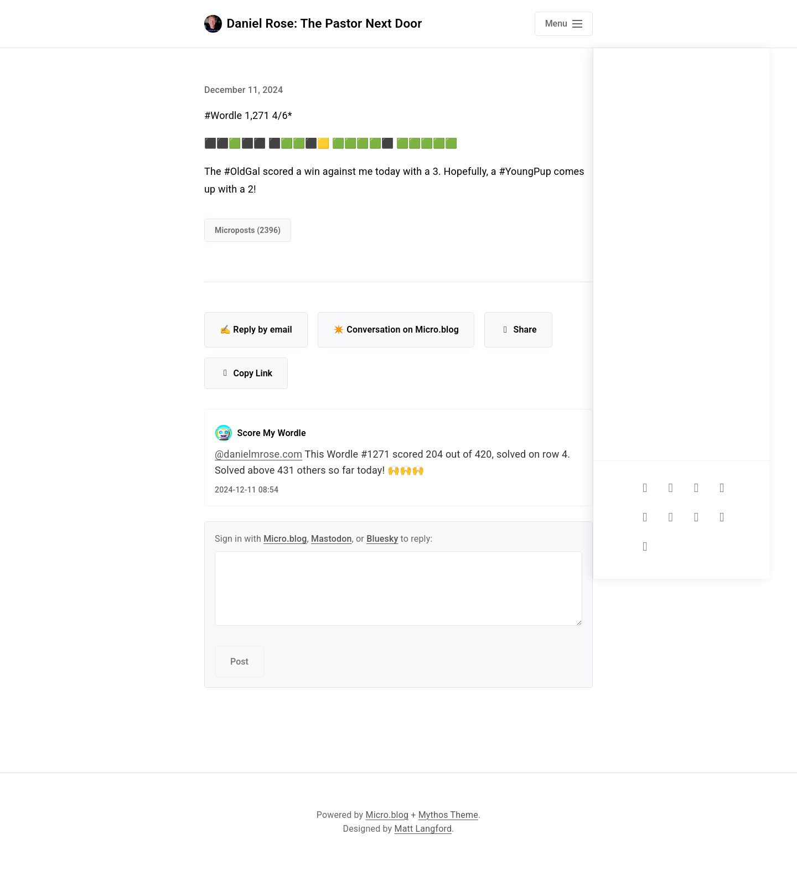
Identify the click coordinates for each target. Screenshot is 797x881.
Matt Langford (423, 828)
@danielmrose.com (258, 454)
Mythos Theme (448, 815)
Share (518, 329)
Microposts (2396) (248, 230)
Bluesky (382, 538)
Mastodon (331, 538)
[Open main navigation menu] (564, 24)
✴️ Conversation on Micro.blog (396, 329)
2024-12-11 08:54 (246, 489)
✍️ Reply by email (256, 329)
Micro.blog (285, 538)
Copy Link (246, 373)
